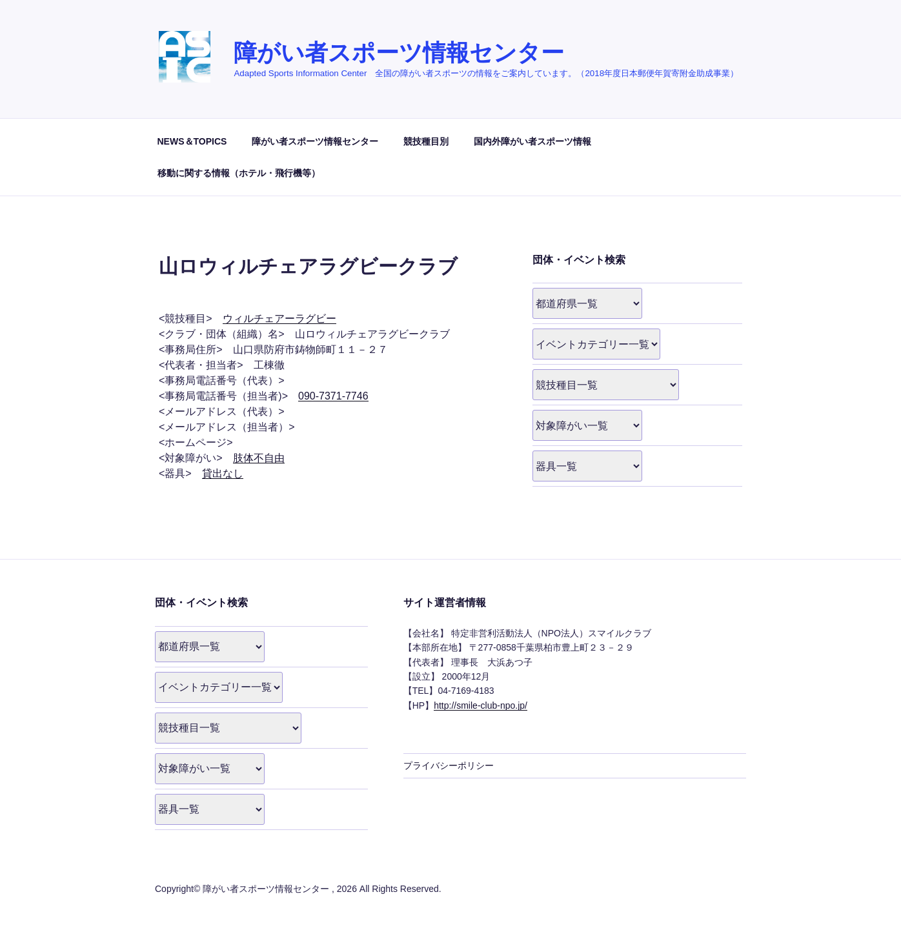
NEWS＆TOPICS (192, 141)
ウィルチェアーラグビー (279, 318)
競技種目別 (426, 141)
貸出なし (222, 473)
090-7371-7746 (333, 395)
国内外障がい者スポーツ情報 (532, 141)
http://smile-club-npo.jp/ (480, 705)
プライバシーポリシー (448, 765)
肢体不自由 (259, 457)
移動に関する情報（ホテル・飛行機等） (238, 173)
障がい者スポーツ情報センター (399, 52)
